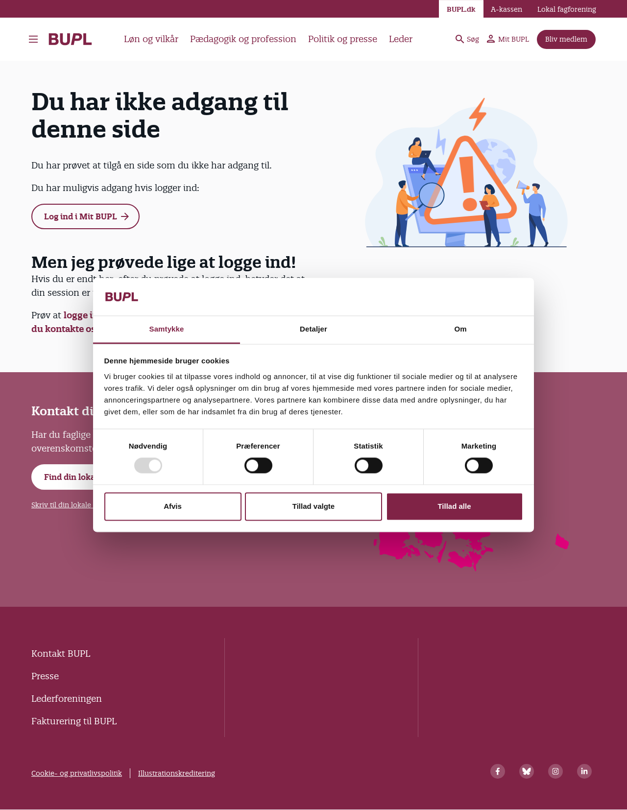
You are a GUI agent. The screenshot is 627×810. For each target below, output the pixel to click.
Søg (467, 39)
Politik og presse (342, 39)
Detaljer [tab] (313, 329)
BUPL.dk (461, 9)
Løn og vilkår (151, 39)
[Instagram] (555, 771)
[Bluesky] (526, 771)
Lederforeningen (66, 698)
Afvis (173, 506)
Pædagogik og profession (243, 39)
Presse (45, 676)
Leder (400, 39)
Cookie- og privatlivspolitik (76, 773)
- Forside (70, 39)
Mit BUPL (508, 39)
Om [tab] (460, 329)
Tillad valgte (313, 506)
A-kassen (506, 9)
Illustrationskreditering (176, 773)
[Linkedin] (584, 771)
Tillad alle (454, 506)
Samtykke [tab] (166, 329)
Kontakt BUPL (60, 653)
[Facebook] (497, 771)
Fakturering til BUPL (74, 721)
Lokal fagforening (566, 9)
